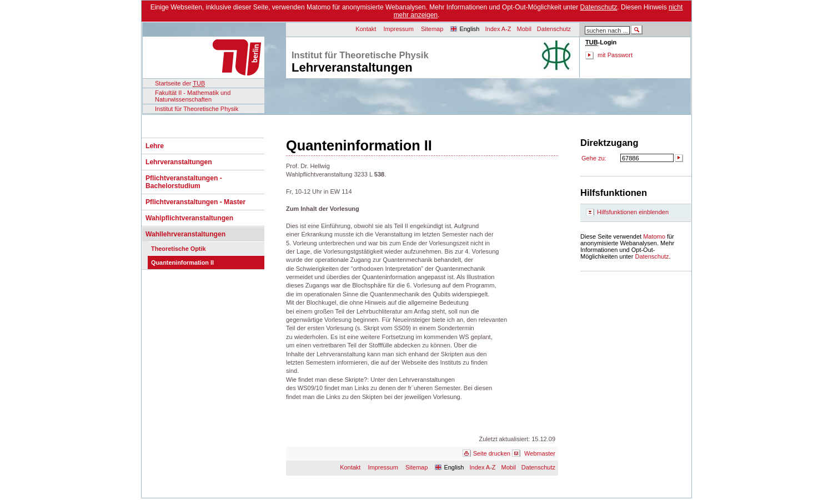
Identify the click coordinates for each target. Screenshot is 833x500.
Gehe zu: (593, 158)
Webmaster (539, 453)
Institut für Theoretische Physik (196, 108)
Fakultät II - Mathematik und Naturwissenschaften (192, 96)
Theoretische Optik (178, 248)
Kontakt (365, 29)
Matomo (654, 236)
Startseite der (180, 83)
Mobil (524, 29)
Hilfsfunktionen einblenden (633, 212)
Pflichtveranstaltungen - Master (195, 202)
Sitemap (432, 29)
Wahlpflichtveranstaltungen (189, 218)
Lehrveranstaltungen (178, 162)
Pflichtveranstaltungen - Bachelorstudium (183, 182)
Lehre (154, 146)
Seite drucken (491, 453)
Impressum (399, 29)
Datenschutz (599, 7)
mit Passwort (615, 55)
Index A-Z (498, 29)
